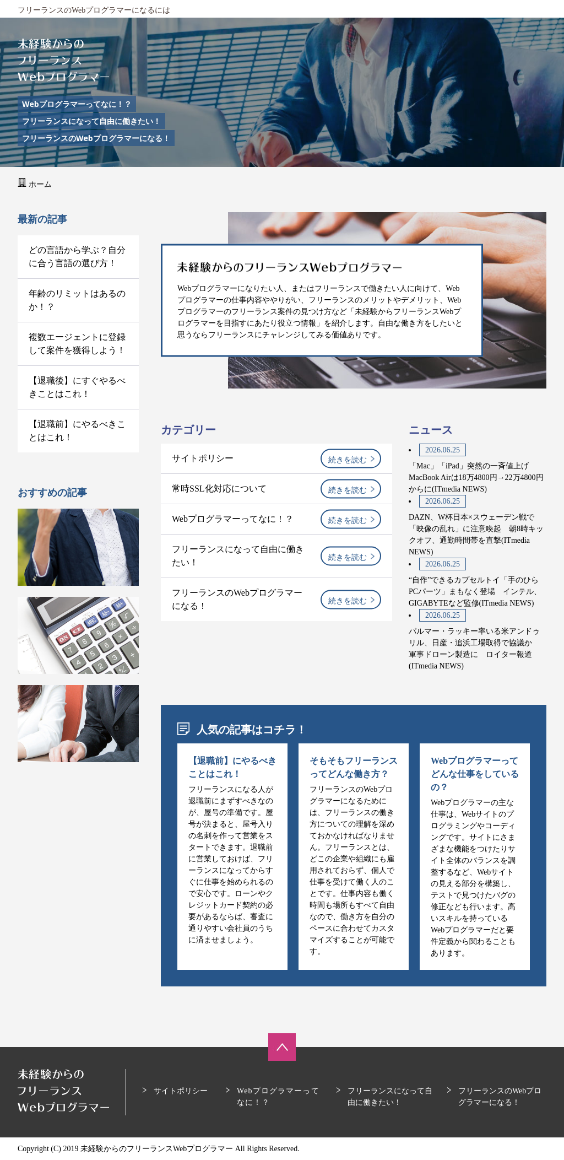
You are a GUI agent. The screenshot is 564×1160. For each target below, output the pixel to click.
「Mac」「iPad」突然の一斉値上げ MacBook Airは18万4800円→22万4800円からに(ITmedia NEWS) (476, 477)
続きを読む (347, 460)
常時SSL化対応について (219, 488)
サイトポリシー (203, 458)
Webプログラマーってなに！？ (77, 104)
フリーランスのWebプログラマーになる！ (96, 138)
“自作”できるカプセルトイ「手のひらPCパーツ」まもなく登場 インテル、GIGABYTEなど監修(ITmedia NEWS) (475, 591)
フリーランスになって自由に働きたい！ (91, 121)
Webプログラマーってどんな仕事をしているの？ (475, 774)
